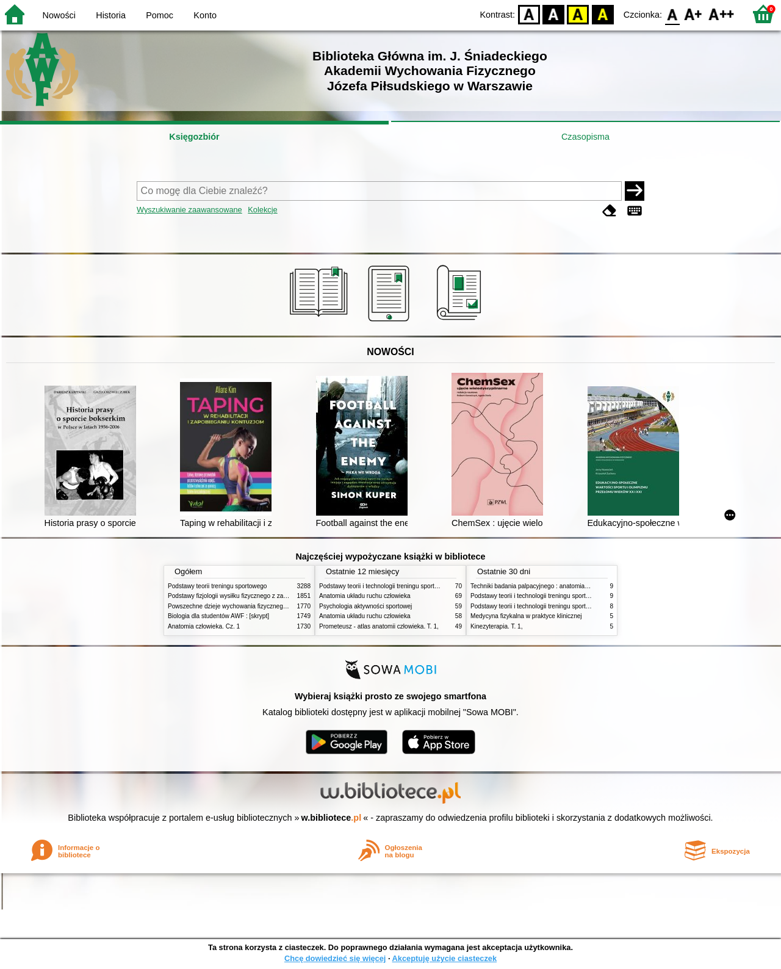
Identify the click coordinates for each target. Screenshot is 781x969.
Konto (205, 15)
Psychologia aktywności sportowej (365, 606)
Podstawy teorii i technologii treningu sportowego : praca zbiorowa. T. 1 (567, 606)
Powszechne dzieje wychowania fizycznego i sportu (238, 606)
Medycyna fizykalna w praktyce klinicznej (526, 616)
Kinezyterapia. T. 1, (496, 626)
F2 (721, 14)
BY (602, 14)
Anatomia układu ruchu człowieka (365, 596)
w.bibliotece (331, 818)
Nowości (59, 15)
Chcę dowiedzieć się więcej (335, 958)
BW (553, 14)
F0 (672, 14)
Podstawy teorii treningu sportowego (217, 586)
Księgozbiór (194, 137)
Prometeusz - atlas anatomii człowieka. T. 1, (379, 626)
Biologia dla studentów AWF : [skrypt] (218, 616)
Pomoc (159, 15)
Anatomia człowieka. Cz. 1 (204, 626)
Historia (111, 15)
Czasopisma (585, 137)
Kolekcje (262, 209)
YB (578, 14)
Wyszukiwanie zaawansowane (189, 209)
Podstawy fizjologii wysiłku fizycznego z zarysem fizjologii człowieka (260, 596)
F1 (693, 14)
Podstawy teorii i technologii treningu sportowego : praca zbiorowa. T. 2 (416, 586)
